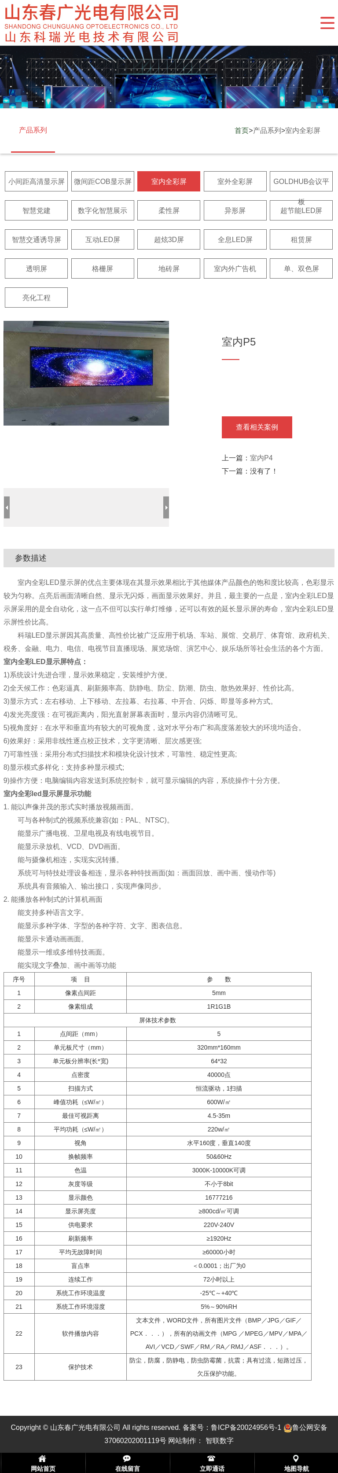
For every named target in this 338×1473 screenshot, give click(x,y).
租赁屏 (301, 239)
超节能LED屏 (301, 210)
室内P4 (261, 458)
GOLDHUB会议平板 (301, 192)
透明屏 (36, 268)
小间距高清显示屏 (36, 181)
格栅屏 (102, 268)
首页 (242, 130)
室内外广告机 (235, 268)
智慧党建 (36, 210)
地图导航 (296, 1468)
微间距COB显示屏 (103, 181)
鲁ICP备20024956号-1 (246, 1427)
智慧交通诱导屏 (36, 239)
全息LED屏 (235, 239)
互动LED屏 (102, 239)
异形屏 (235, 210)
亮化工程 (36, 297)
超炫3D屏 (169, 239)
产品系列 (267, 130)
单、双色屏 (301, 268)
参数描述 (31, 558)
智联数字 (220, 1440)
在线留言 (127, 1468)
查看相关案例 (257, 427)
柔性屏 (169, 210)
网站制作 (182, 1440)
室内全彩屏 (302, 130)
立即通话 (212, 1468)
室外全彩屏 (235, 181)
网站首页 (43, 1468)
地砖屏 (169, 268)
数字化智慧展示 (102, 210)
